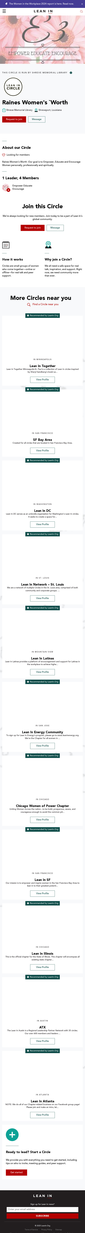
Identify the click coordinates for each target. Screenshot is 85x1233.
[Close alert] (81, 3)
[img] (42, 338)
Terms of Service (31, 1230)
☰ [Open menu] (4, 12)
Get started (16, 1172)
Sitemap (58, 1230)
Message (36, 119)
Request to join (14, 119)
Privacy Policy (46, 1230)
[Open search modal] (81, 12)
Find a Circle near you (42, 305)
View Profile (42, 380)
